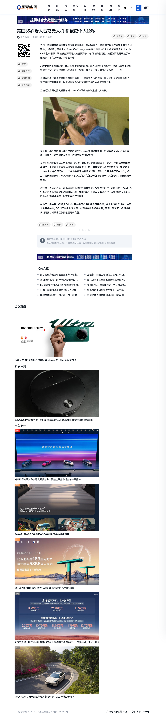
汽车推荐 (20, 426)
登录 (138, 8)
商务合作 (24, 71)
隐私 (130, 36)
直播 (85, 8)
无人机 (117, 36)
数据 (119, 8)
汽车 (66, 8)
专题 (102, 8)
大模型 (75, 8)
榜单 (110, 8)
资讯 (57, 8)
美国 (142, 36)
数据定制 (24, 78)
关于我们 (24, 85)
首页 (48, 8)
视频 (93, 8)
